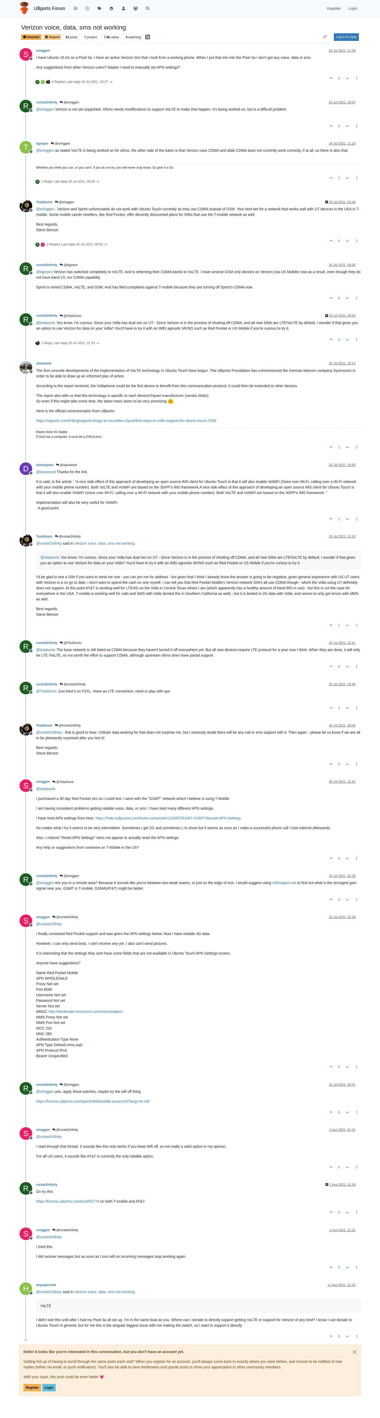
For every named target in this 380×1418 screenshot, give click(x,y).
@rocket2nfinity (68, 536)
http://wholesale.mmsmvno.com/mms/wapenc (86, 1011)
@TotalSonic (71, 316)
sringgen (43, 51)
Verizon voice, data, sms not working (104, 543)
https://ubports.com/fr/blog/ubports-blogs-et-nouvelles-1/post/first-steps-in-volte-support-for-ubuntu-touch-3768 (126, 421)
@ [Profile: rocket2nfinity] (49, 543)
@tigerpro (69, 265)
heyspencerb (46, 1285)
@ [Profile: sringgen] (45, 109)
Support (52, 37)
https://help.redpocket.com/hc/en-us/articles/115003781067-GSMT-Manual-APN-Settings (168, 818)
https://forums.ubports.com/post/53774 (67, 1201)
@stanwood (66, 465)
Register (32, 1387)
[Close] (355, 1352)
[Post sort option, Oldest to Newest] (325, 37)
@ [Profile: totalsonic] (45, 323)
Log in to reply (346, 37)
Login (49, 1387)
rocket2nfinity (46, 102)
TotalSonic (44, 202)
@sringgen (69, 102)
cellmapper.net (284, 883)
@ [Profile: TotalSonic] (46, 691)
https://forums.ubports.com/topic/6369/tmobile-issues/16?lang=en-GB (93, 1101)
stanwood (43, 363)
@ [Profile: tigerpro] (44, 272)
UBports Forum (49, 8)
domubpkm (45, 465)
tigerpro (42, 143)
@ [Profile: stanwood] (46, 472)
